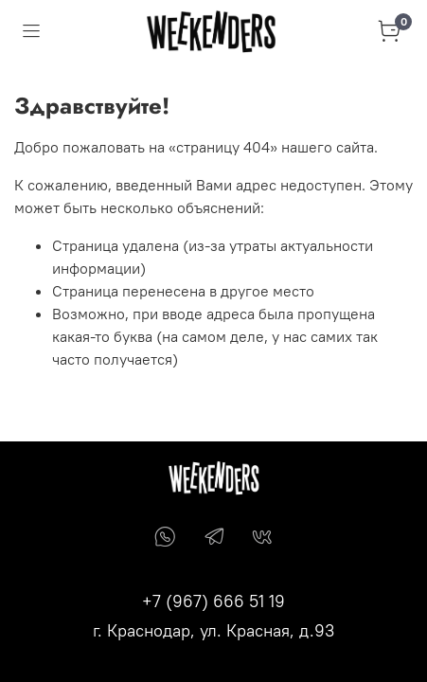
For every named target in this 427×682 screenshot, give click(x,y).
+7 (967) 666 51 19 (213, 601)
